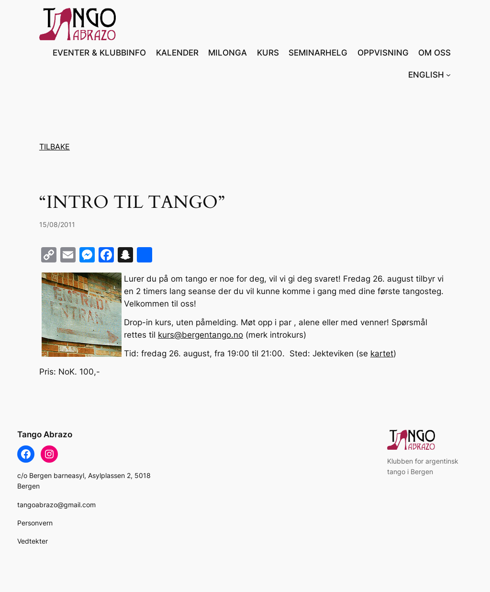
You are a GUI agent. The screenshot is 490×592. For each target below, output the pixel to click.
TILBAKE (54, 146)
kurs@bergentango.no (200, 335)
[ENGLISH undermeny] (448, 74)
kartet (381, 353)
